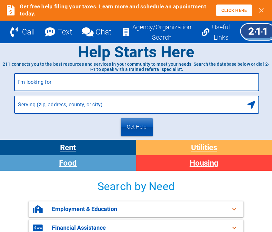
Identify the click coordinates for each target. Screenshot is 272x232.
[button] (136, 209)
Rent (68, 147)
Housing (204, 163)
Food (68, 163)
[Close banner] (261, 10)
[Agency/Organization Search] (156, 32)
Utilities (204, 147)
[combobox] (136, 85)
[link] (234, 10)
